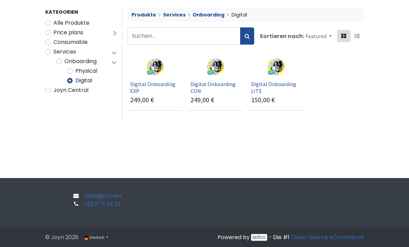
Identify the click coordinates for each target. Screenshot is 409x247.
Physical (86, 71)
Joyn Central (70, 90)
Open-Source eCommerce (327, 237)
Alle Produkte (71, 23)
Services (64, 52)
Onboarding (80, 61)
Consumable (70, 42)
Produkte (144, 14)
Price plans (68, 32)
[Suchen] (247, 36)
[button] (319, 36)
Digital (83, 80)
